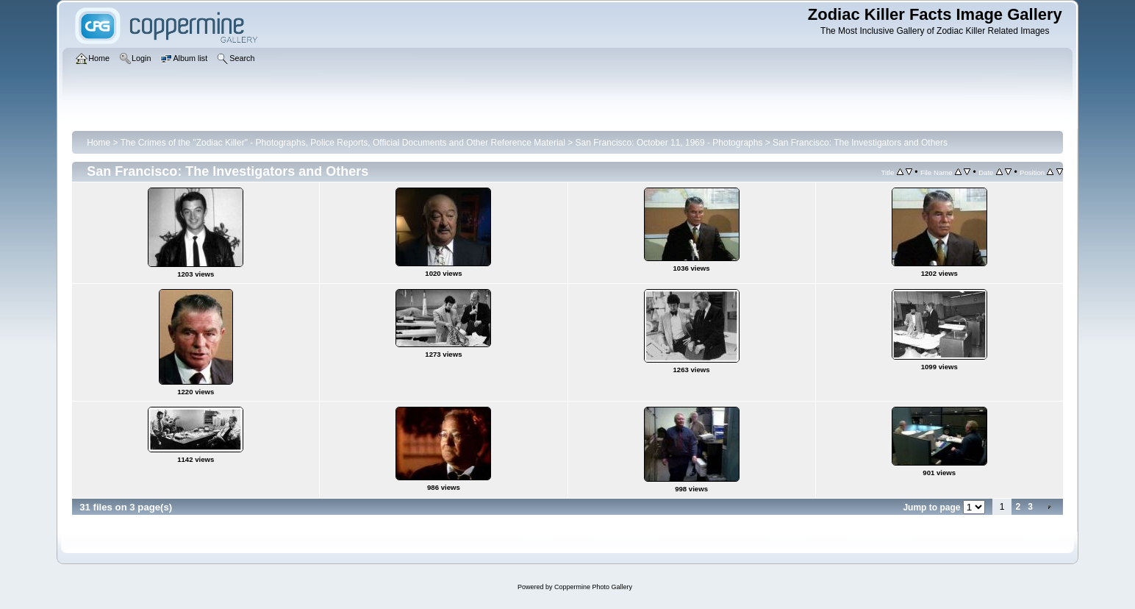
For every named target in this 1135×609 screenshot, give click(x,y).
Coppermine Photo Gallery (593, 587)
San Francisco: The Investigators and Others (860, 143)
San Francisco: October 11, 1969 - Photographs (669, 143)
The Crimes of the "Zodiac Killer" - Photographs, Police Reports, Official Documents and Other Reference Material (343, 143)
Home (98, 143)
